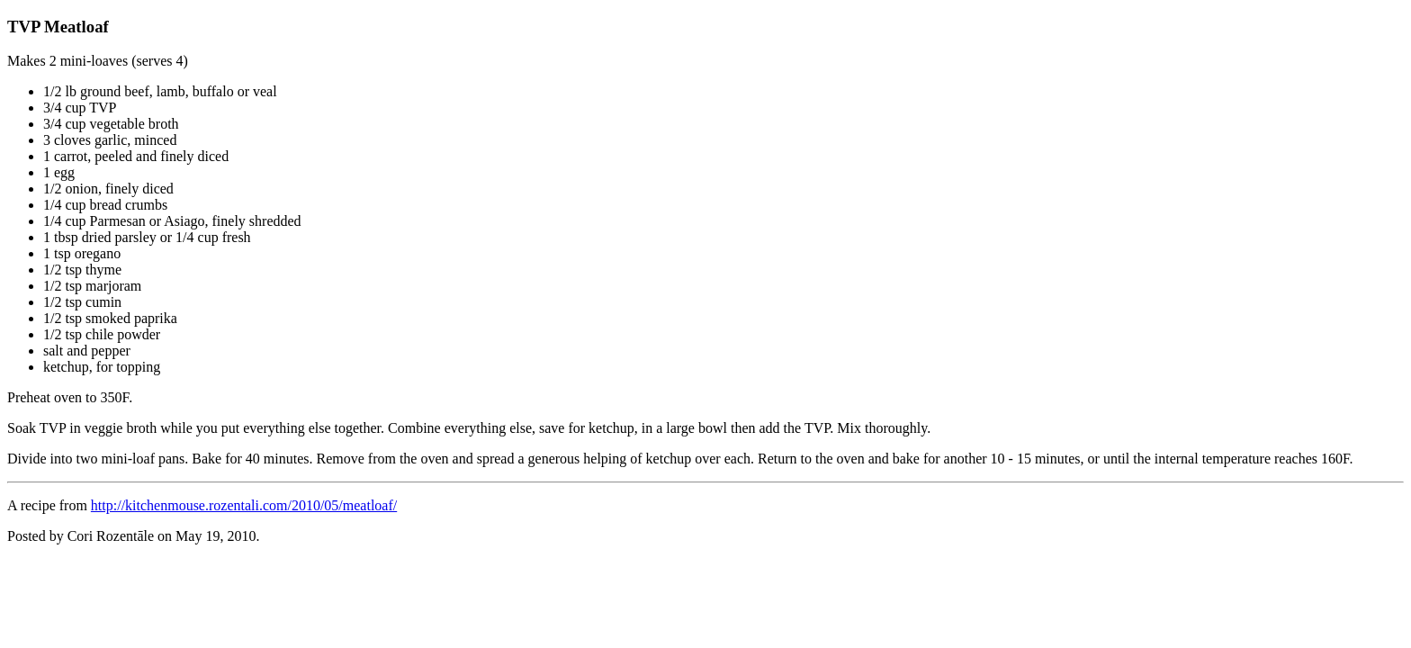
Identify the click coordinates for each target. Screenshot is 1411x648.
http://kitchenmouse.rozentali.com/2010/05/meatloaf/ (244, 505)
